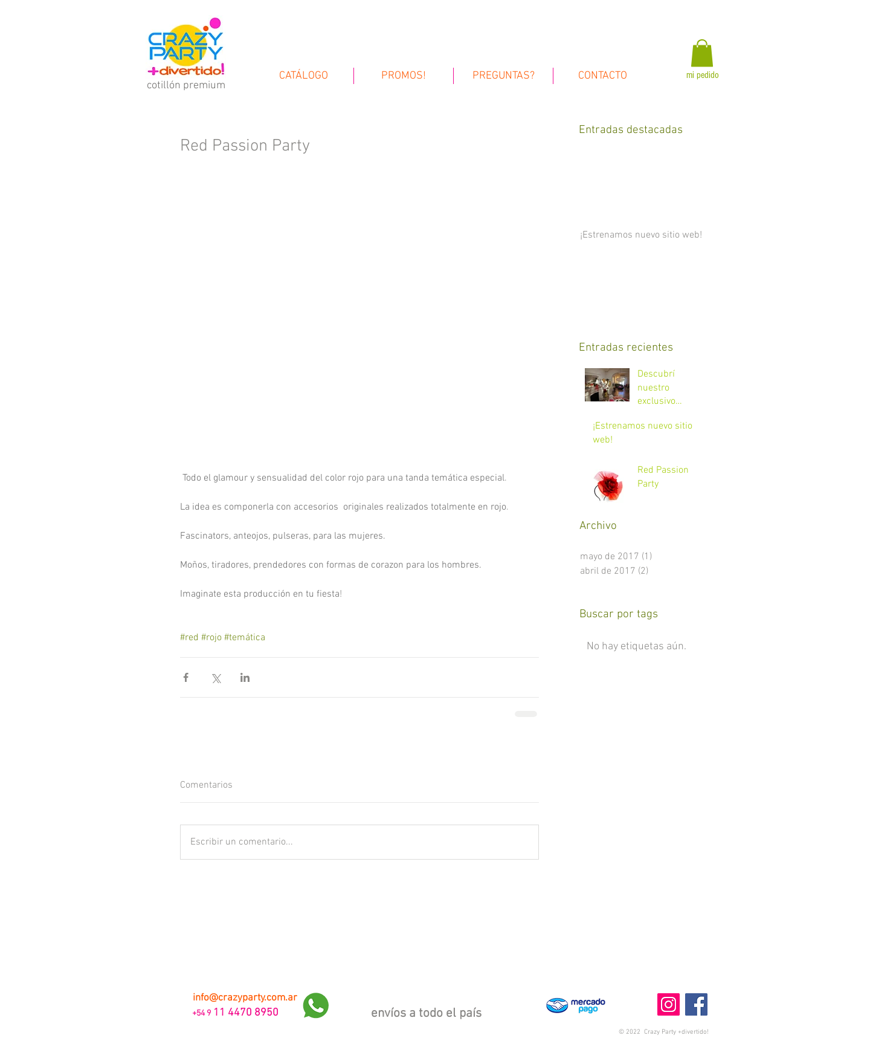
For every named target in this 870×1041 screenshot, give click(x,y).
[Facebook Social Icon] (696, 1004)
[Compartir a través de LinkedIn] (245, 677)
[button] (664, 1032)
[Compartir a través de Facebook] (186, 677)
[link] (702, 52)
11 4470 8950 (246, 1013)
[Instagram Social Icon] (668, 1004)
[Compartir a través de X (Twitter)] (215, 677)
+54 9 (200, 1013)
